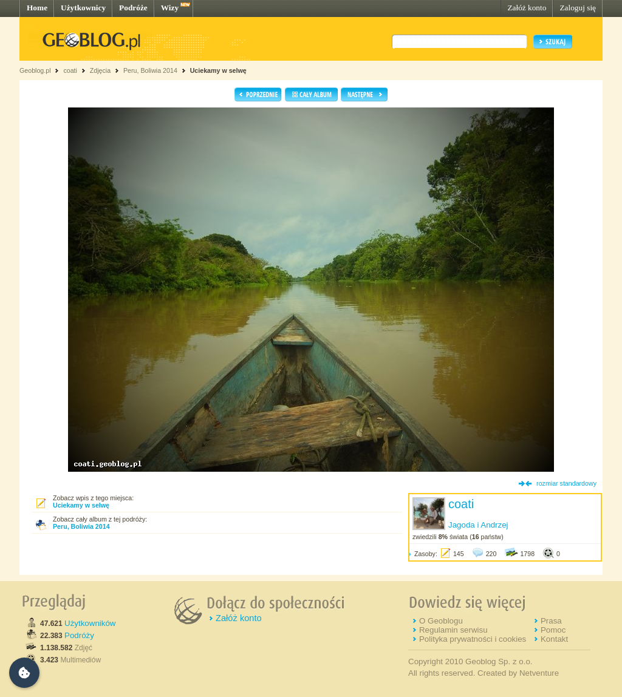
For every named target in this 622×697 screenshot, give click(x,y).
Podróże (133, 7)
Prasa (551, 620)
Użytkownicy (83, 7)
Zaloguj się (577, 7)
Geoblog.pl (35, 70)
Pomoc (553, 629)
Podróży (79, 635)
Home (37, 7)
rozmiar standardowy (566, 483)
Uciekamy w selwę (218, 70)
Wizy (170, 7)
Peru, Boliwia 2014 (150, 70)
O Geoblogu (441, 620)
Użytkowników (89, 623)
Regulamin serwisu (453, 629)
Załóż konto (526, 7)
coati (70, 70)
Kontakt (554, 639)
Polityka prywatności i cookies (472, 639)
